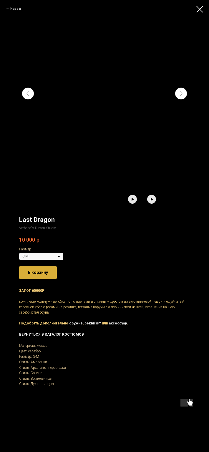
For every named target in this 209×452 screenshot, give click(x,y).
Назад (15, 8)
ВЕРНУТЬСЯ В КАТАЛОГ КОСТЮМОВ (51, 334)
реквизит (92, 323)
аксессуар (118, 323)
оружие (76, 323)
